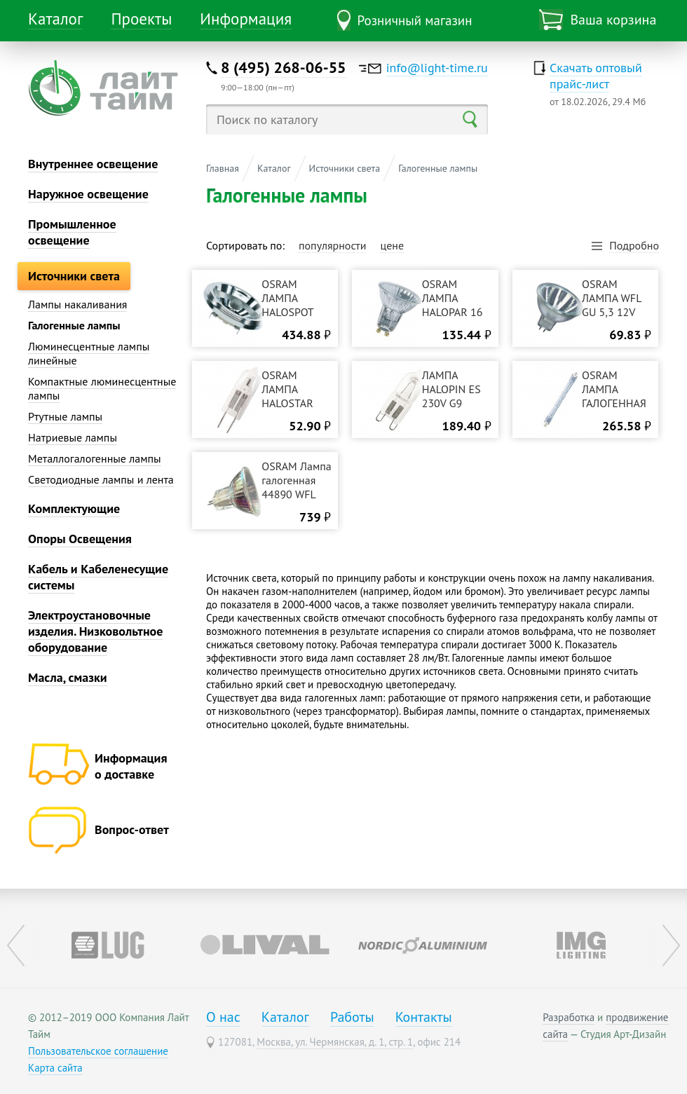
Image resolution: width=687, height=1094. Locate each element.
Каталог (55, 18)
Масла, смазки (67, 677)
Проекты (141, 18)
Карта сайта (55, 1067)
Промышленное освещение (72, 232)
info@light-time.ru (437, 68)
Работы (352, 1017)
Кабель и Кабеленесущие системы (98, 577)
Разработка (568, 1017)
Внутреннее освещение (93, 164)
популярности (333, 245)
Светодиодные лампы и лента (101, 479)
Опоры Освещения (80, 539)
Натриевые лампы (72, 437)
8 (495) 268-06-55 (283, 67)
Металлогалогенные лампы (94, 458)
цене (392, 245)
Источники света (74, 276)
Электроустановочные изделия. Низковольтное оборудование (95, 631)
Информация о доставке (131, 766)
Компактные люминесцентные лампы (102, 388)
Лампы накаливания (77, 304)
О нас (223, 1017)
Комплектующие (74, 508)
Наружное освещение (88, 194)
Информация (246, 18)
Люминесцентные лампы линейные (88, 353)
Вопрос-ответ (132, 829)
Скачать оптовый (596, 76)
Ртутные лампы (65, 416)
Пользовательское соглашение (98, 1051)
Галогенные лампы (74, 325)
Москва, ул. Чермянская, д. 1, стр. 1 (335, 1041)
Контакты (423, 1017)
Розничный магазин (415, 20)
